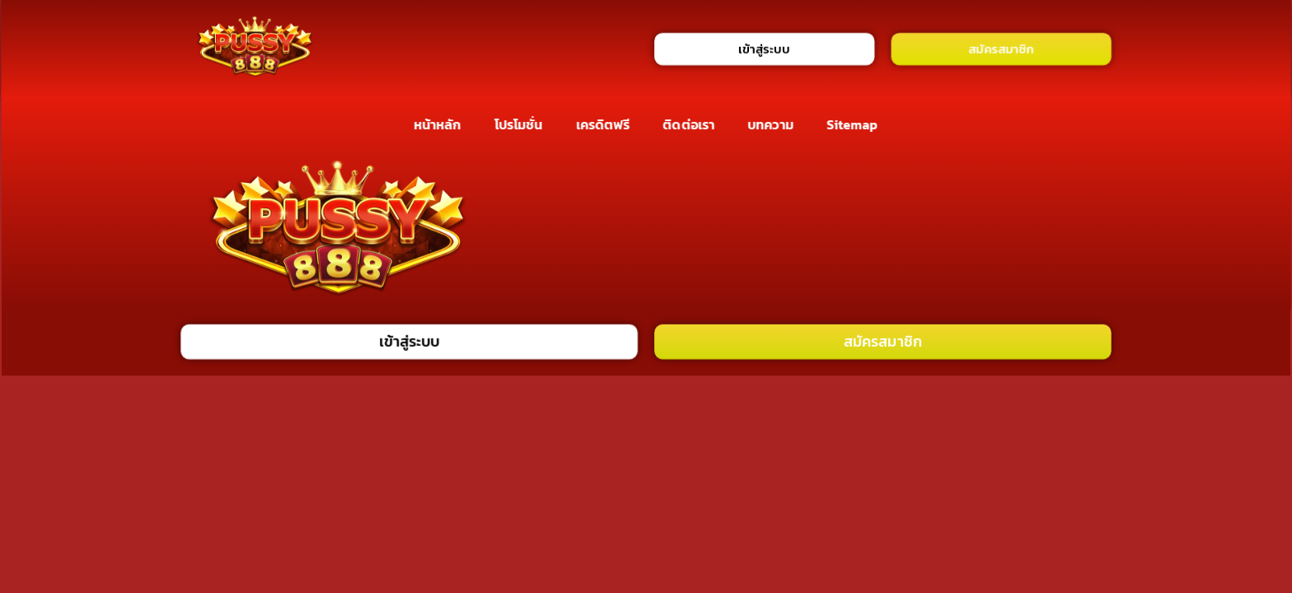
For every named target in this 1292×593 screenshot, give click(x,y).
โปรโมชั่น (518, 124)
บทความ (770, 124)
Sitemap (852, 124)
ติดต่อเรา (689, 124)
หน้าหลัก (437, 124)
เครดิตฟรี (603, 124)
